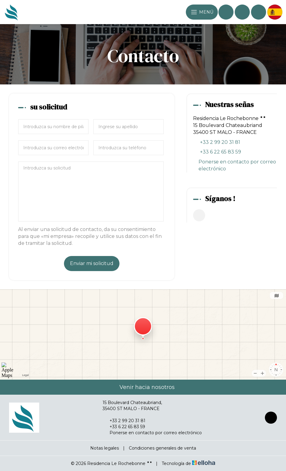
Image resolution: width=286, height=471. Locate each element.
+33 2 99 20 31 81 (124, 420)
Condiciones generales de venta (162, 448)
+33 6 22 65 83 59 (124, 426)
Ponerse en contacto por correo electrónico (237, 165)
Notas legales (104, 448)
